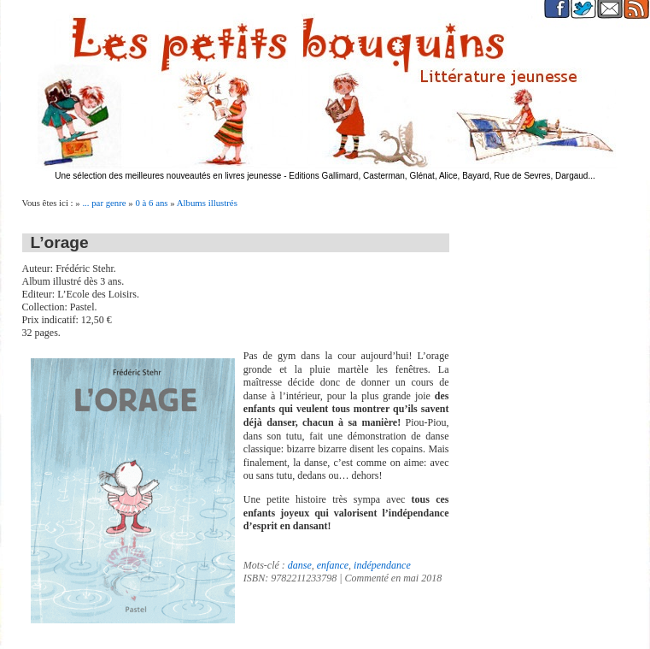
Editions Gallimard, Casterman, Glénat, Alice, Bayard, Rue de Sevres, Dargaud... (442, 175)
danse (300, 565)
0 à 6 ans (151, 203)
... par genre (104, 203)
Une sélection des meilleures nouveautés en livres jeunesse (168, 175)
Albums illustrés (207, 203)
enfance (332, 565)
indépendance (382, 565)
